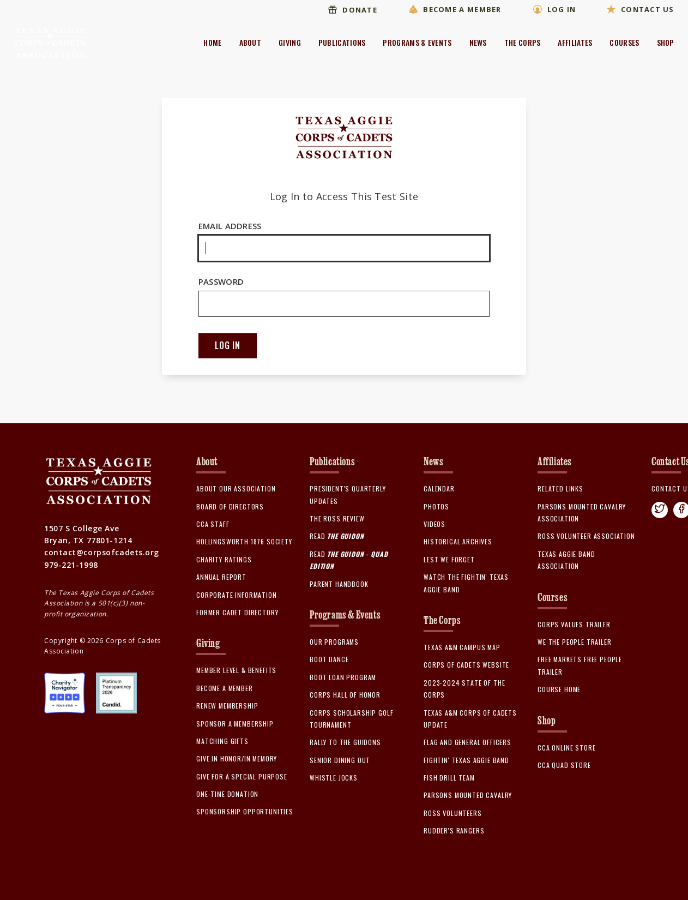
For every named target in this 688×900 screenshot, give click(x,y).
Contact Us (640, 11)
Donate (348, 10)
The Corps (522, 42)
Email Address (344, 241)
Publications (342, 42)
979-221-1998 (71, 567)
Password (344, 297)
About (250, 42)
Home (212, 42)
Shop (665, 42)
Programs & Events (417, 42)
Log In (552, 11)
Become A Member (452, 11)
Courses (624, 42)
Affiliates (575, 42)
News (478, 42)
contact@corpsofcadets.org (101, 554)
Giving (290, 42)
